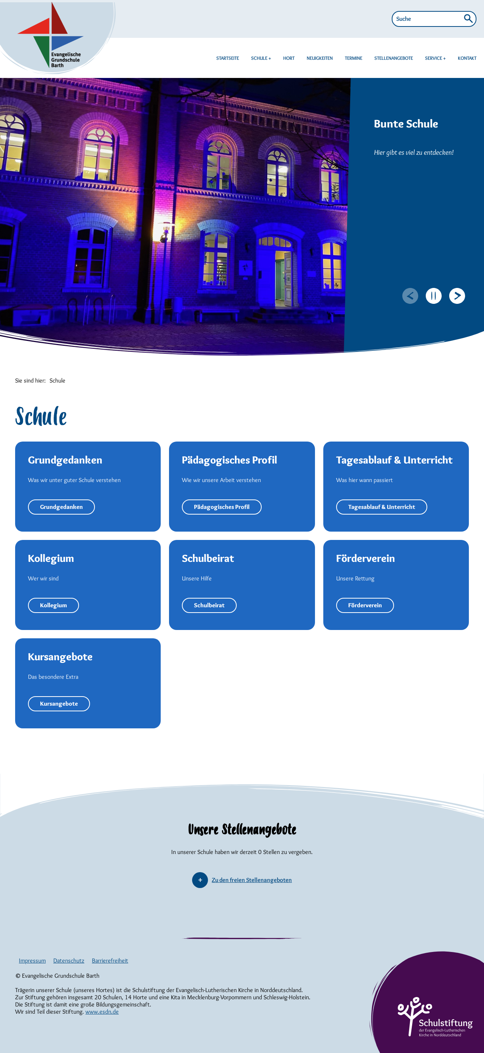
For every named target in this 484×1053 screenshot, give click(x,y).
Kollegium (53, 605)
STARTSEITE (227, 58)
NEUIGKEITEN (320, 58)
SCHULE (259, 58)
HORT (289, 58)
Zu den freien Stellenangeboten (252, 879)
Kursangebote (59, 703)
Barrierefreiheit (110, 960)
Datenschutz (68, 960)
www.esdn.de (102, 1011)
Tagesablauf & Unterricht (381, 506)
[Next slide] (457, 296)
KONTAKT (467, 58)
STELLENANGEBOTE (393, 58)
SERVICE (434, 58)
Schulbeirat (209, 605)
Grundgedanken (61, 506)
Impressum (32, 960)
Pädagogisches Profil (222, 506)
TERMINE (353, 58)
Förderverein (365, 605)
